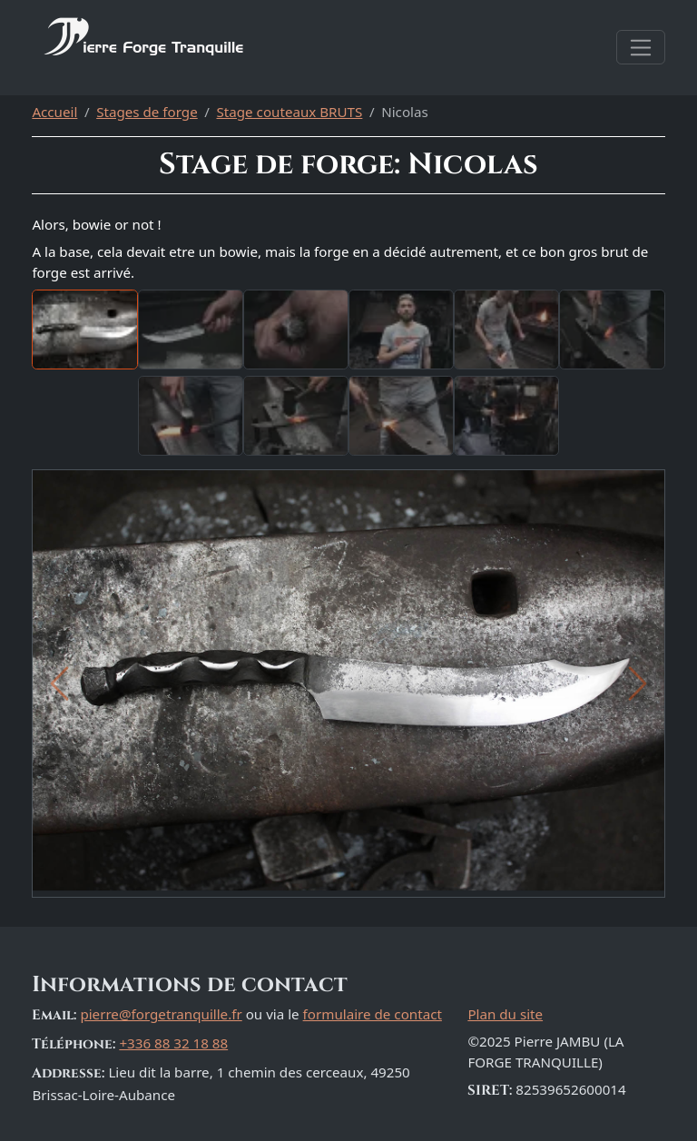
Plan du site (505, 1014)
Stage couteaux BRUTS (290, 112)
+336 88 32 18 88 (173, 1043)
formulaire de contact (372, 1014)
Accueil (54, 112)
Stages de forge (147, 112)
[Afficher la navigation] (640, 47)
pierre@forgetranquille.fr (160, 1014)
